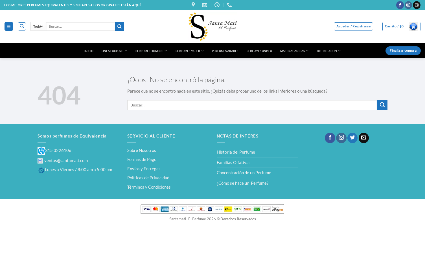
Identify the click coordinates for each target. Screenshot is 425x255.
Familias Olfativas (234, 162)
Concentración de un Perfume (244, 172)
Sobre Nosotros (141, 150)
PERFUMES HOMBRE (151, 50)
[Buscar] (22, 26)
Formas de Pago (141, 159)
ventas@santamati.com (63, 160)
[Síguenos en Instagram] (408, 5)
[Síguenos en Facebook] (400, 5)
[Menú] (9, 26)
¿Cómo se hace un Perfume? (242, 183)
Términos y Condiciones (149, 186)
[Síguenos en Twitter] (352, 138)
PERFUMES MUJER (190, 50)
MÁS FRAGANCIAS (294, 50)
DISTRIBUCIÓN (329, 50)
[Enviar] (119, 26)
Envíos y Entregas (144, 168)
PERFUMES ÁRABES (225, 51)
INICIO (88, 51)
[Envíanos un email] (416, 5)
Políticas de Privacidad (148, 177)
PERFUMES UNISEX (259, 51)
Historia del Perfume (236, 151)
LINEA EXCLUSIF (114, 50)
